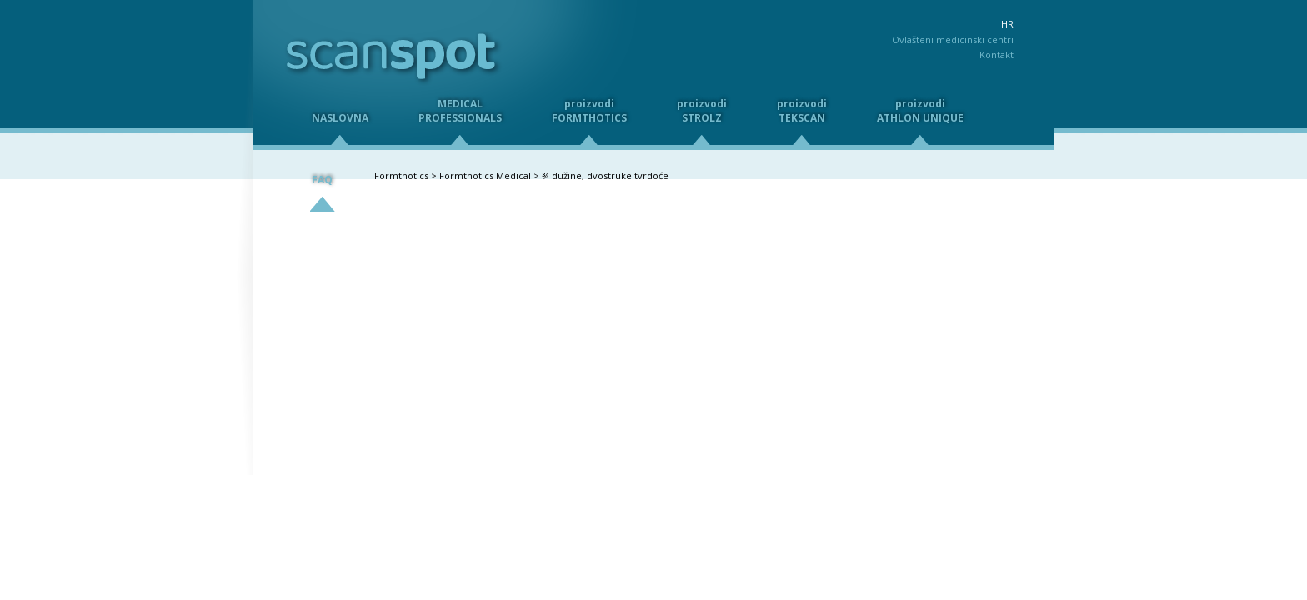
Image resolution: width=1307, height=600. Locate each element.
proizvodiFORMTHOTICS (589, 111)
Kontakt (996, 54)
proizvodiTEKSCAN (802, 111)
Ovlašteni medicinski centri (953, 39)
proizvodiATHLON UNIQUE (920, 111)
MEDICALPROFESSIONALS (460, 111)
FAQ (322, 179)
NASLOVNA (340, 118)
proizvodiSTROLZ (702, 111)
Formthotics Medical (485, 175)
